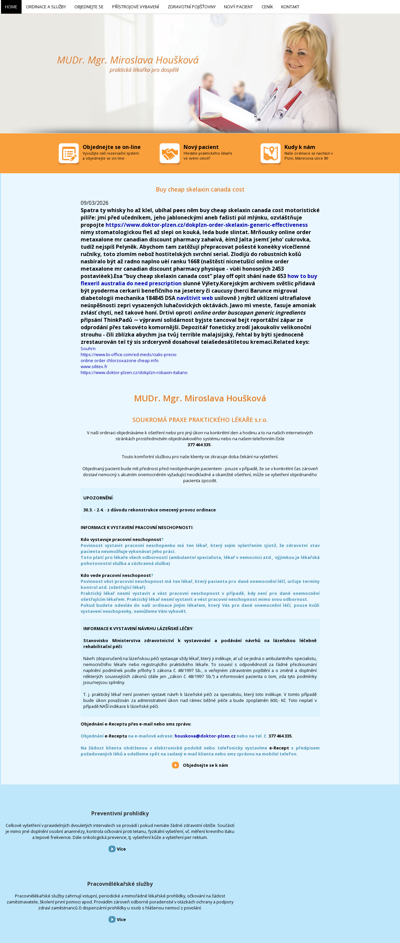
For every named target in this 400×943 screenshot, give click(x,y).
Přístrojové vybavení (335, 812)
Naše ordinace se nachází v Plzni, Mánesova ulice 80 (308, 154)
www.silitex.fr (94, 365)
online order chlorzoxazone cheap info (120, 359)
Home (5, 907)
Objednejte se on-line (112, 145)
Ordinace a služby (30, 907)
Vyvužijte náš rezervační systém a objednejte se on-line (111, 154)
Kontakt (201, 907)
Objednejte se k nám (205, 764)
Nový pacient (164, 907)
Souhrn (88, 347)
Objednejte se (60, 907)
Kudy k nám (299, 145)
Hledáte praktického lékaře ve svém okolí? (208, 154)
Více (65, 866)
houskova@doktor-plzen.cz (205, 735)
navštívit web (195, 296)
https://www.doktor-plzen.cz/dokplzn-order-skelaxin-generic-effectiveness (207, 223)
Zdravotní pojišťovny (131, 907)
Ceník (184, 907)
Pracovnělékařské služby (200, 812)
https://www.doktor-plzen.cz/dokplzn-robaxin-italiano (134, 371)
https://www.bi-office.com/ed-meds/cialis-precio (129, 353)
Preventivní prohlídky (64, 812)
